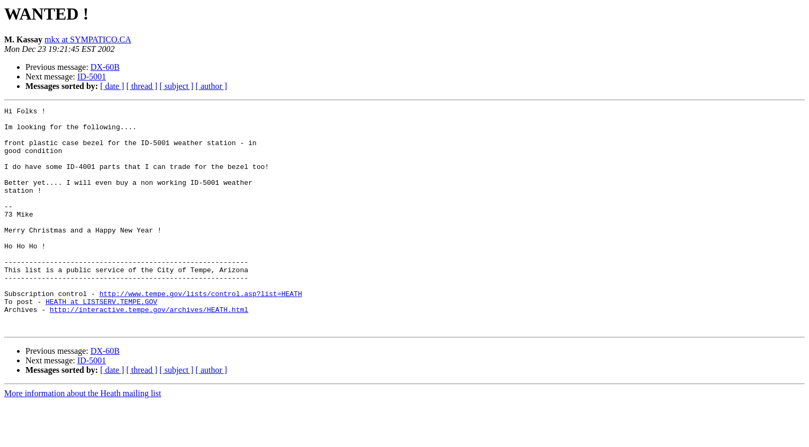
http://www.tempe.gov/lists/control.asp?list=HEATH (200, 331)
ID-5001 (91, 76)
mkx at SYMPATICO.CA (88, 39)
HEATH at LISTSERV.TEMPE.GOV (101, 341)
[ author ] (211, 86)
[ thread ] (141, 86)
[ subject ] (177, 86)
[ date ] (112, 86)
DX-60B (105, 66)
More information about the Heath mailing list (82, 437)
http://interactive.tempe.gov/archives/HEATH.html (149, 350)
